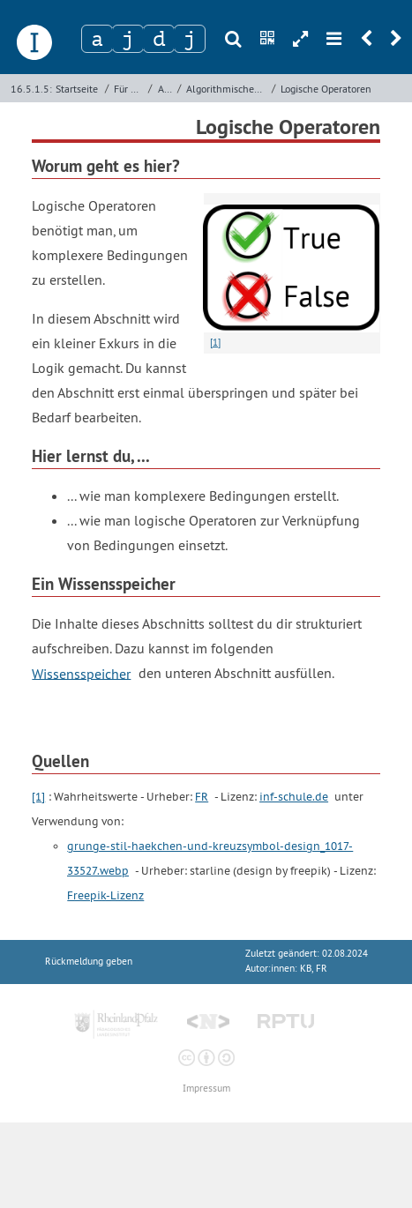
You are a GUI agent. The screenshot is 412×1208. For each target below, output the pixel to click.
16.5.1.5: (31, 88)
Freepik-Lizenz (105, 895)
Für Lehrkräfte (129, 88)
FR (201, 796)
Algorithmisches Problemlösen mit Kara (226, 88)
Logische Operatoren (326, 88)
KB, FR (313, 968)
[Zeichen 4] (190, 39)
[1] (38, 796)
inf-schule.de (293, 796)
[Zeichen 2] (128, 39)
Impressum (206, 1088)
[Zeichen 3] (159, 39)
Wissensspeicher (81, 673)
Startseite (77, 88)
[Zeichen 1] (97, 39)
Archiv (166, 88)
